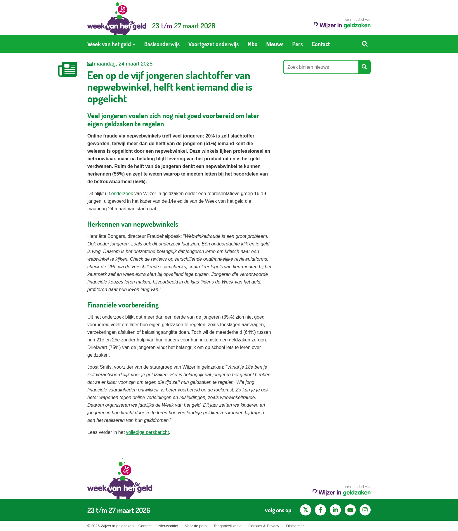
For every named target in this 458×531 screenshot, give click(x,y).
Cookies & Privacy (264, 526)
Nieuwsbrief (168, 526)
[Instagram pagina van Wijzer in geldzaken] (365, 509)
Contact (145, 526)
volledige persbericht (147, 432)
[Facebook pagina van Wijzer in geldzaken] (320, 509)
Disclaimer (295, 526)
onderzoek (122, 193)
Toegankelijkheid (228, 526)
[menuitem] (111, 44)
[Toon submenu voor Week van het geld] (134, 43)
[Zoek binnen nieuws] (321, 67)
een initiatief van (342, 23)
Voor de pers (196, 526)
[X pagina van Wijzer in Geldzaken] (305, 509)
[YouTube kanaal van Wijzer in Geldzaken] (350, 509)
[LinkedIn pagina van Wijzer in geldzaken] (335, 509)
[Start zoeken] (365, 43)
